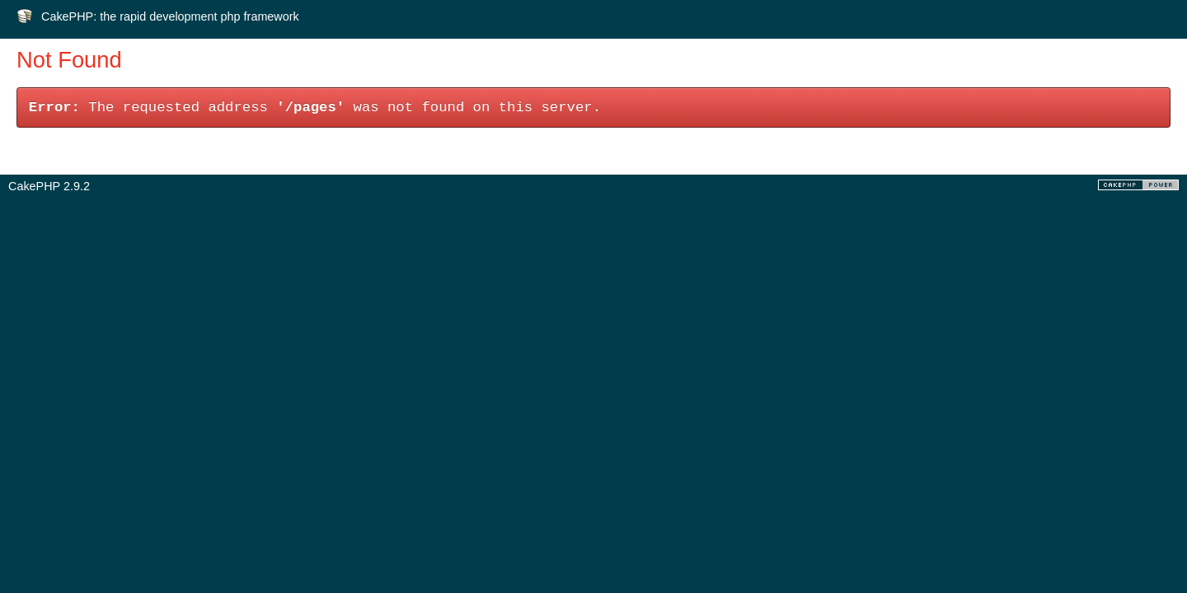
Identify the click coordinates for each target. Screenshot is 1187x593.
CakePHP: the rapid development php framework (170, 16)
